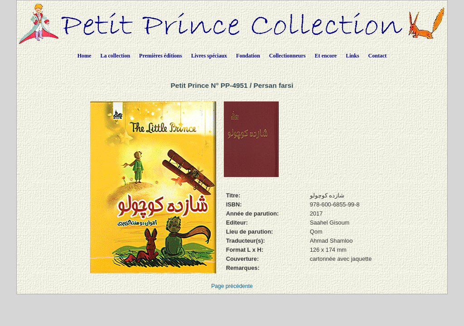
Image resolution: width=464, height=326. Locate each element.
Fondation (248, 56)
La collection (115, 56)
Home (84, 56)
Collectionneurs (287, 56)
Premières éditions (160, 56)
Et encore (325, 56)
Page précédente (231, 286)
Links (352, 56)
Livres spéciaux (209, 56)
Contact (377, 56)
